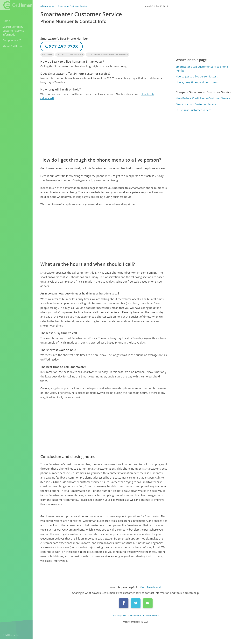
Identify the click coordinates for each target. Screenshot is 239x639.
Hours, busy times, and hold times (197, 82)
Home (6, 21)
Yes (142, 587)
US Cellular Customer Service (193, 110)
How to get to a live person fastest (197, 76)
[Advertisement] (104, 128)
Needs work (154, 587)
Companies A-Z (11, 40)
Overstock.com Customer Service (196, 104)
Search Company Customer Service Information (13, 30)
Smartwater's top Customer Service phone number (202, 68)
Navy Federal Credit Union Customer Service (203, 98)
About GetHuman (13, 46)
